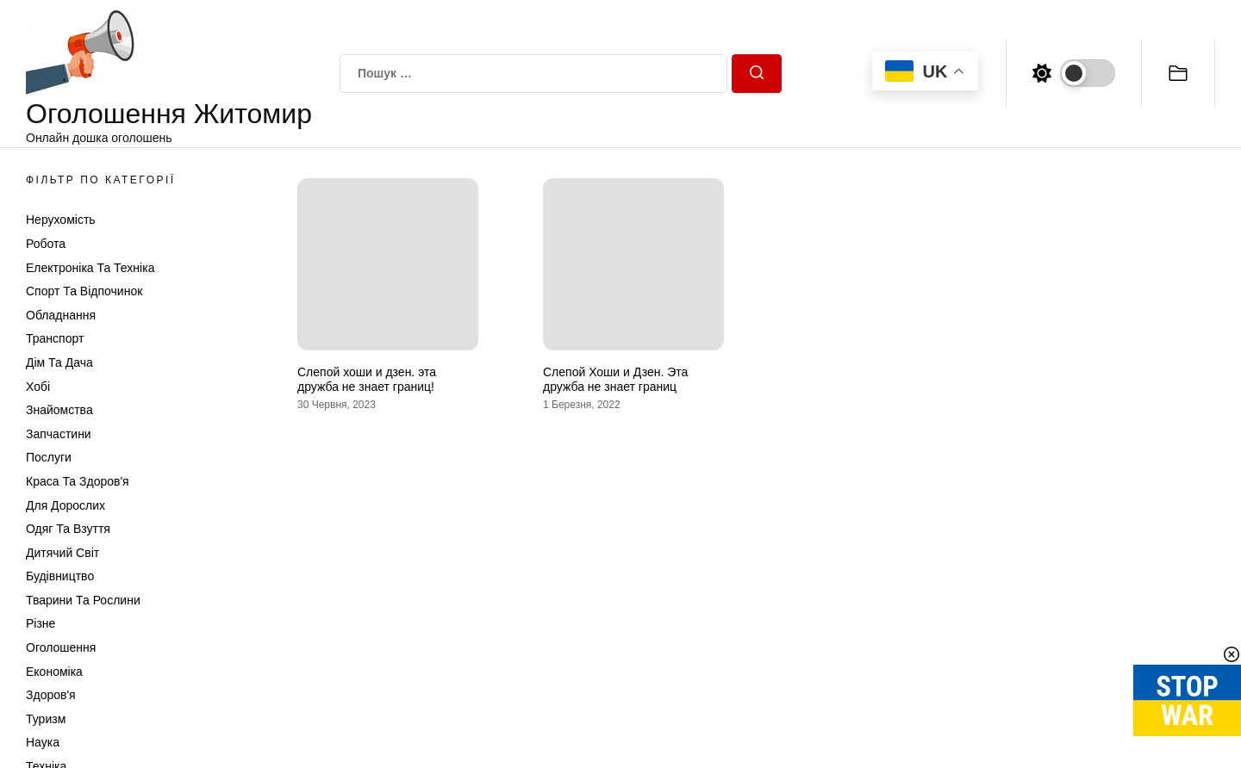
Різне (40, 623)
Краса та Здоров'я (77, 481)
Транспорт (55, 338)
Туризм (45, 719)
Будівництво (60, 576)
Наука (42, 742)
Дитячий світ (62, 553)
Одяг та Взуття (68, 529)
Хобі (38, 386)
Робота (45, 244)
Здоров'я (51, 695)
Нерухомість (61, 219)
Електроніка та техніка (90, 268)
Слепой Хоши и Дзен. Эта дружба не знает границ (615, 379)
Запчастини (58, 434)
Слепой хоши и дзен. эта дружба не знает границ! (366, 379)
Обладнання (61, 315)
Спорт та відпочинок (84, 291)
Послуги (49, 457)
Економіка (54, 671)
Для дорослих (65, 505)
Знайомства (59, 410)
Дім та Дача (59, 362)
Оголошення (61, 647)
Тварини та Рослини (83, 600)
